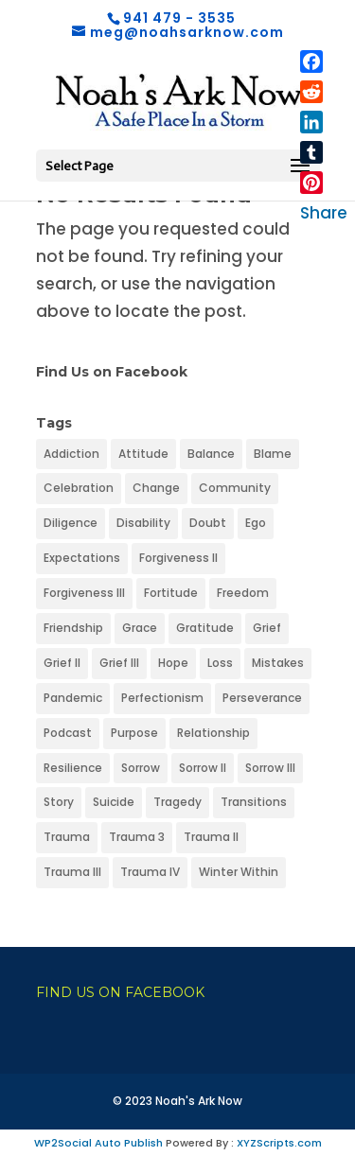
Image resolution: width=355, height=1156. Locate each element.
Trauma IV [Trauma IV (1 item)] (150, 872)
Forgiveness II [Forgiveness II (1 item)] (178, 558)
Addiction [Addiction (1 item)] (71, 454)
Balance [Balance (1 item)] (211, 454)
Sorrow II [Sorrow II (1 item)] (202, 768)
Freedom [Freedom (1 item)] (243, 593)
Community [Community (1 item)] (235, 488)
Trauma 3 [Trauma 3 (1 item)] (137, 837)
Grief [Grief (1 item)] (267, 628)
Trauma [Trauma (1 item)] (67, 837)
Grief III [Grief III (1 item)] (119, 663)
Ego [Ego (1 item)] (255, 523)
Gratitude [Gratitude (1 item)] (205, 628)
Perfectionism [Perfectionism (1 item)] (162, 698)
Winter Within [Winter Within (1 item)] (238, 872)
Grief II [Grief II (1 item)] (62, 663)
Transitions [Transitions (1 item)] (254, 802)
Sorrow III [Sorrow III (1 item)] (270, 768)
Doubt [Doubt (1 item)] (207, 523)
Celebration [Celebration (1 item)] (79, 488)
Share (323, 212)
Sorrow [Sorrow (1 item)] (140, 768)
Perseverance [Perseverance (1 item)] (262, 698)
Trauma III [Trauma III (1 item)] (72, 872)
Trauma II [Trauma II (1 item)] (211, 837)
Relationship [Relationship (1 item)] (213, 733)
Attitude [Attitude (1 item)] (143, 454)
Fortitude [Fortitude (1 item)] (171, 593)
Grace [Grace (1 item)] (139, 628)
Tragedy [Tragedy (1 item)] (177, 802)
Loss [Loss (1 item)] (220, 663)
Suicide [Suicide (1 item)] (113, 802)
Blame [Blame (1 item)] (273, 454)
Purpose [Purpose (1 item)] (134, 733)
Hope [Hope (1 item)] (173, 663)
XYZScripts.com (279, 1142)
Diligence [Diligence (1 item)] (71, 523)
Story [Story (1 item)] (59, 802)
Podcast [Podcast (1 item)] (68, 733)
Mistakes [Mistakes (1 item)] (278, 663)
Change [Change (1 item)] (156, 488)
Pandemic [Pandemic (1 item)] (73, 698)
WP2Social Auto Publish (98, 1142)
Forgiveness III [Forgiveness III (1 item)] (84, 593)
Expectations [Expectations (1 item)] (82, 558)
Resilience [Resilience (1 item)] (73, 768)
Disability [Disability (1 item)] (143, 523)
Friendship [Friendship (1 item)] (73, 628)
